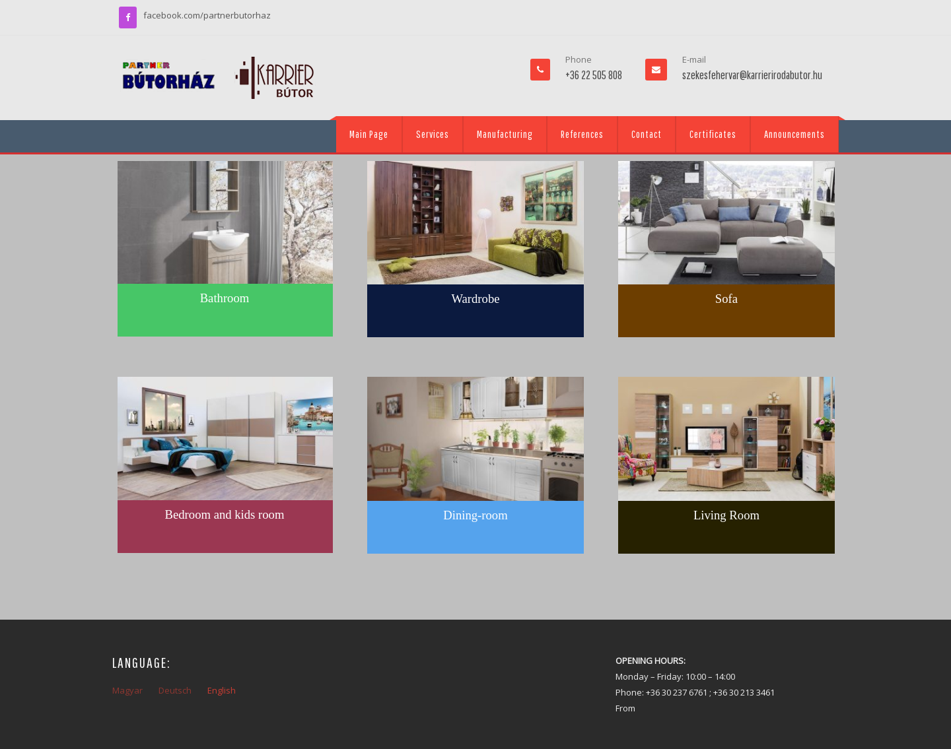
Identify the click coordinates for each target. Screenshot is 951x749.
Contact (646, 134)
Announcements (794, 134)
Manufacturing (505, 134)
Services (432, 134)
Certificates (712, 134)
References (582, 134)
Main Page (368, 134)
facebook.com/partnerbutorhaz (207, 15)
